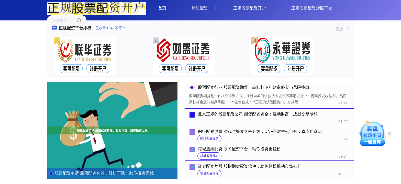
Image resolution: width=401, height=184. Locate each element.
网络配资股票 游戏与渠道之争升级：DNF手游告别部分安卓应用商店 (260, 131)
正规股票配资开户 (249, 8)
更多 (342, 28)
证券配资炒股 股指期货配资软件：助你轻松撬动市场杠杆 (249, 166)
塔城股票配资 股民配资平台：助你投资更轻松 (239, 149)
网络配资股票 (209, 138)
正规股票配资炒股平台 (311, 8)
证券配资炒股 (209, 173)
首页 (162, 8)
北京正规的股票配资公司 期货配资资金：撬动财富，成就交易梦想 (258, 114)
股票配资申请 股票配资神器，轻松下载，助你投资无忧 (104, 173)
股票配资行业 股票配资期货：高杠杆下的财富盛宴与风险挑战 (253, 87)
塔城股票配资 (209, 156)
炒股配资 (200, 8)
